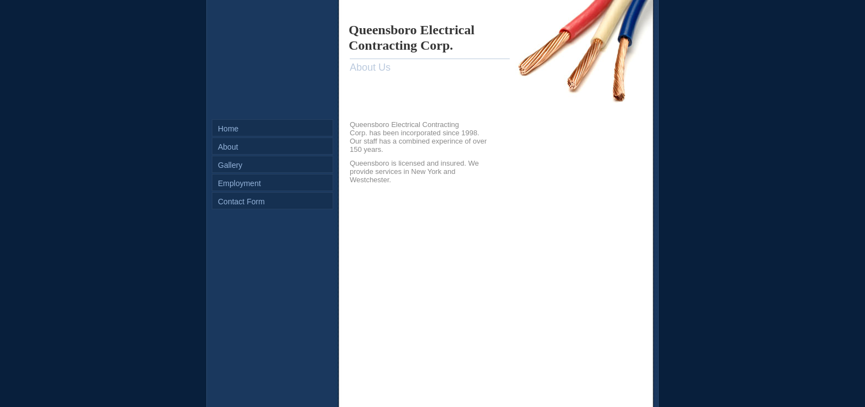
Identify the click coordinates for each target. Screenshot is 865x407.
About (228, 146)
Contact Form (241, 201)
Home (228, 128)
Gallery (230, 165)
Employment (239, 183)
